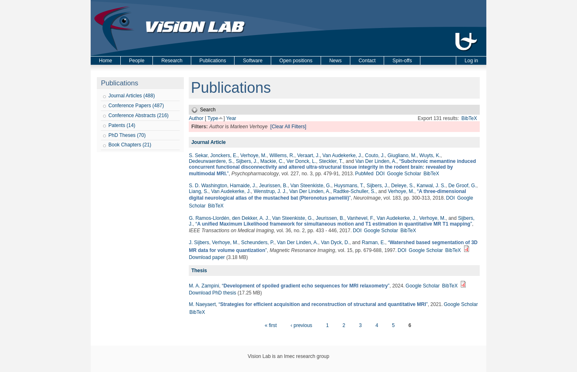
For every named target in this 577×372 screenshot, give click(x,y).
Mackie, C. (272, 161)
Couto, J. (375, 155)
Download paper (207, 257)
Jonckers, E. (223, 155)
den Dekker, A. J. (251, 218)
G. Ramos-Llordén (209, 218)
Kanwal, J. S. (431, 185)
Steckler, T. (331, 161)
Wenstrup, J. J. (269, 191)
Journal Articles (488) (131, 96)
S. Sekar (198, 155)
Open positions (295, 61)
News (335, 61)
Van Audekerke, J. (342, 155)
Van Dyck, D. (335, 242)
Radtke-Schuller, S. (354, 191)
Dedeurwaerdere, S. (211, 161)
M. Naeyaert (202, 304)
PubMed (364, 174)
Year (231, 118)
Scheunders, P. (257, 242)
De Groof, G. (462, 185)
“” (332, 167)
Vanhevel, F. (360, 218)
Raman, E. (373, 242)
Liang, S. (198, 191)
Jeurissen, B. (273, 185)
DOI (380, 174)
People (136, 61)
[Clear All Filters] (288, 126)
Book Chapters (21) (129, 145)
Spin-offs (402, 61)
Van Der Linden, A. (375, 161)
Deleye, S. (402, 185)
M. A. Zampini (204, 286)
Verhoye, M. (253, 155)
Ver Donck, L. (301, 161)
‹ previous (301, 325)
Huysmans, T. (349, 185)
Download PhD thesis (212, 293)
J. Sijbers (199, 242)
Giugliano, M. (402, 155)
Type (212, 118)
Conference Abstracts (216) (138, 115)
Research (171, 61)
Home (105, 61)
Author (196, 118)
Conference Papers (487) (136, 105)
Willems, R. (282, 155)
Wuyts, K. (430, 155)
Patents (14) (121, 125)
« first (271, 325)
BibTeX (469, 118)
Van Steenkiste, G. (311, 185)
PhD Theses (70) (127, 135)
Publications (212, 61)
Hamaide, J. (243, 185)
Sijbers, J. (247, 161)
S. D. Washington (208, 185)
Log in (471, 61)
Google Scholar (404, 174)
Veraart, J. (308, 155)
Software (252, 61)
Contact (367, 61)
